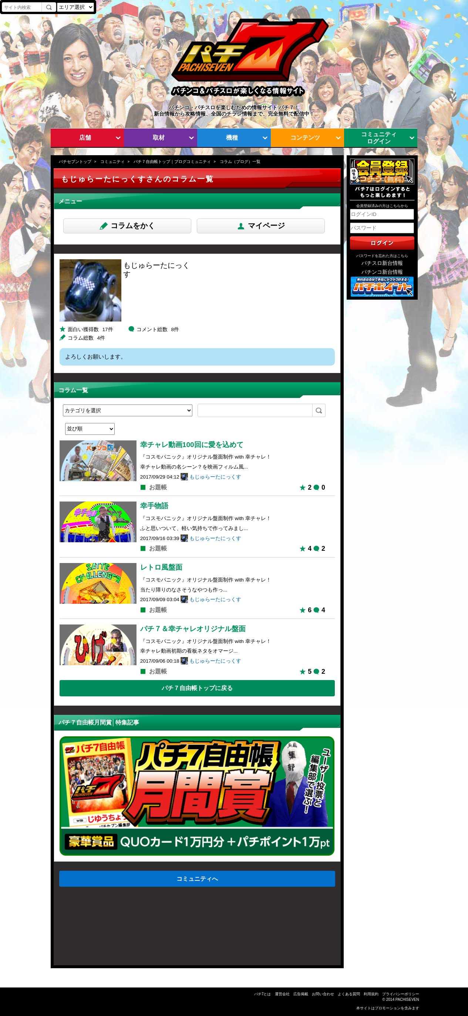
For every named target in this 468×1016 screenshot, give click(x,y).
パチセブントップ (75, 161)
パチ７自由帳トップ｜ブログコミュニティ (172, 161)
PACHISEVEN (407, 999)
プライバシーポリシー (400, 994)
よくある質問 (349, 994)
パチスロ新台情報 (382, 263)
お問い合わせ (323, 994)
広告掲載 (300, 994)
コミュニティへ (197, 878)
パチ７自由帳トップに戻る (197, 687)
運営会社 (282, 994)
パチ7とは (262, 994)
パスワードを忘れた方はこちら (382, 256)
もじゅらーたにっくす (215, 477)
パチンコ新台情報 (382, 272)
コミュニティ (112, 161)
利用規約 (371, 994)
